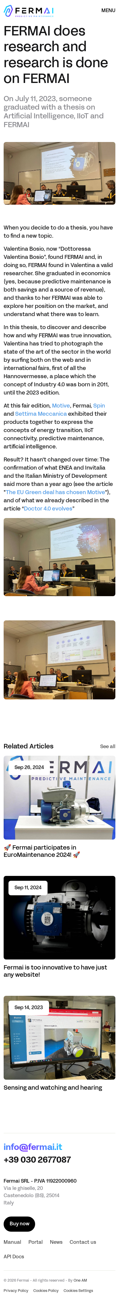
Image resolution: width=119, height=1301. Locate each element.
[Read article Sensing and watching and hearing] (59, 1044)
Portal (35, 1242)
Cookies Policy (46, 1291)
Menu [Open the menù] (108, 11)
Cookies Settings (78, 1291)
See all (107, 747)
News (56, 1242)
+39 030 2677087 (37, 1160)
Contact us (83, 1242)
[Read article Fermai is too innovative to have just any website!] (59, 927)
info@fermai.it (33, 1148)
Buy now (19, 1224)
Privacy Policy (16, 1291)
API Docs (14, 1257)
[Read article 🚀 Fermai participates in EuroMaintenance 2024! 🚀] (59, 807)
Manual (12, 1242)
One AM (80, 1280)
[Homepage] (28, 11)
